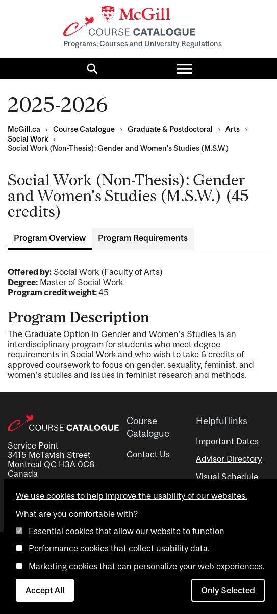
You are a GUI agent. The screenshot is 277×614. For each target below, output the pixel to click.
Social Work (28, 138)
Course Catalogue (84, 129)
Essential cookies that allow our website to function (126, 531)
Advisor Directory (229, 459)
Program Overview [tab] (50, 238)
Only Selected (228, 590)
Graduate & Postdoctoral (170, 129)
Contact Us (148, 454)
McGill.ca (24, 129)
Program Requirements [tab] (143, 238)
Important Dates (227, 441)
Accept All (45, 590)
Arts (232, 129)
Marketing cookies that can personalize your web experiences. (147, 566)
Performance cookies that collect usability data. (119, 548)
